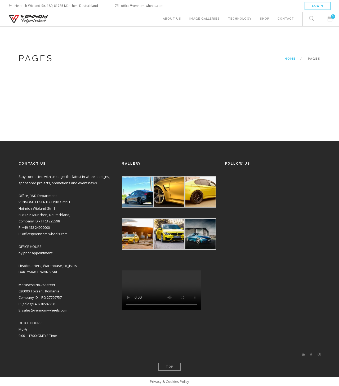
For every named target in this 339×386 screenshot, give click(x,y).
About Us (171, 19)
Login (317, 6)
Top (169, 367)
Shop (264, 19)
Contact (286, 19)
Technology (239, 19)
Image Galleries (204, 19)
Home (290, 58)
